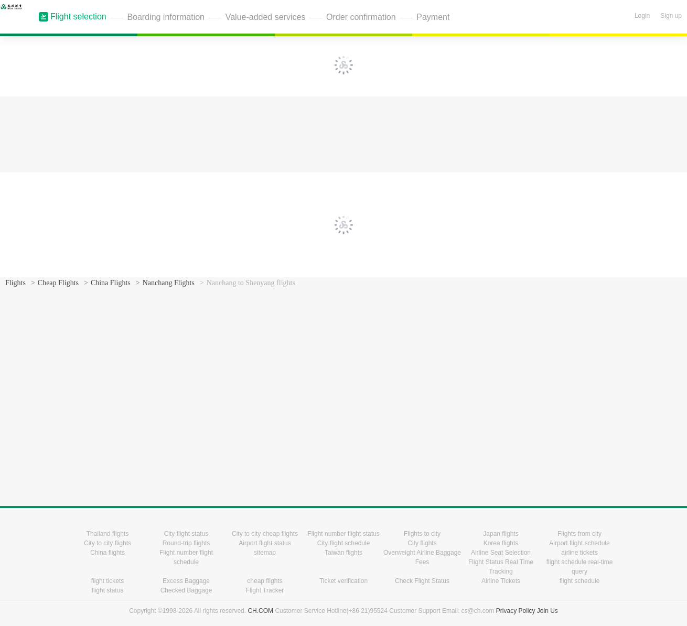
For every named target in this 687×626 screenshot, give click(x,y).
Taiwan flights (343, 552)
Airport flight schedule (579, 543)
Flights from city (579, 533)
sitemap (265, 552)
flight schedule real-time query (579, 566)
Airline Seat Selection (501, 552)
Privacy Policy (515, 610)
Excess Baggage (186, 581)
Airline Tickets (500, 581)
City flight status (186, 533)
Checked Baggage (186, 590)
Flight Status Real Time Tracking (500, 566)
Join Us (547, 610)
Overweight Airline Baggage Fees (422, 557)
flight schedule (580, 581)
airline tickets (579, 552)
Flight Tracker (265, 590)
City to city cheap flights (265, 533)
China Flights (111, 283)
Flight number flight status (343, 533)
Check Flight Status (422, 581)
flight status (108, 590)
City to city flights (107, 543)
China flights (107, 552)
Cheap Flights (58, 283)
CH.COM (260, 610)
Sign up (671, 15)
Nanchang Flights (169, 283)
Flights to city (422, 533)
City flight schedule (343, 543)
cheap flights (264, 581)
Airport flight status (265, 543)
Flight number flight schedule (186, 557)
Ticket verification (343, 581)
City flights (421, 543)
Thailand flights (108, 533)
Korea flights (501, 543)
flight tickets (107, 581)
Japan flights (500, 533)
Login (642, 15)
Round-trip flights (186, 543)
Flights (15, 283)
